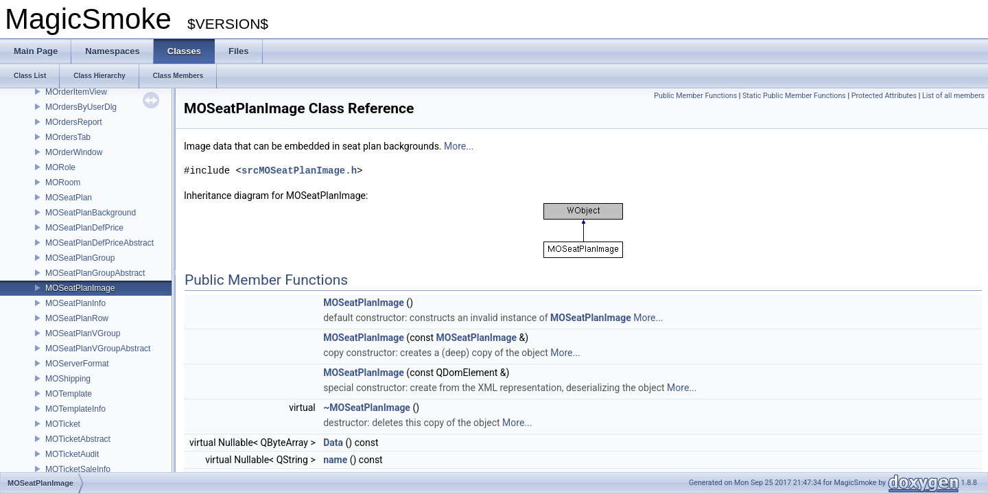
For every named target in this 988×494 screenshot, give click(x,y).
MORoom (62, 182)
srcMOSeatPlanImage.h (299, 170)
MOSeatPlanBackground (90, 212)
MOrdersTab (68, 137)
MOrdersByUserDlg (81, 107)
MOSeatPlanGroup (80, 258)
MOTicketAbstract (77, 439)
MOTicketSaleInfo (77, 469)
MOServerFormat (77, 363)
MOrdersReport (73, 122)
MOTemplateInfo (75, 409)
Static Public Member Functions (794, 95)
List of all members (953, 95)
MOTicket (62, 424)
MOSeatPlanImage (80, 288)
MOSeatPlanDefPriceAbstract (99, 243)
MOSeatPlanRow (76, 318)
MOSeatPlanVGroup (82, 333)
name (335, 459)
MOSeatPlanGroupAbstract (95, 273)
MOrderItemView (76, 92)
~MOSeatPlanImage (366, 407)
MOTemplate (68, 394)
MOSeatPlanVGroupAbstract (97, 348)
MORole (60, 167)
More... (458, 146)
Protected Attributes (884, 95)
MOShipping (68, 379)
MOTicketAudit (72, 454)
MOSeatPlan (68, 197)
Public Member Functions (695, 95)
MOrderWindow (73, 152)
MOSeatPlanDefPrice (84, 228)
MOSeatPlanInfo (75, 303)
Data (333, 442)
